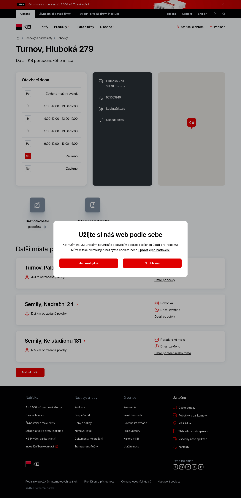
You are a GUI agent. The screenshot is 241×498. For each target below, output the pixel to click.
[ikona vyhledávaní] (223, 13)
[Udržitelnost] (131, 446)
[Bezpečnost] (82, 415)
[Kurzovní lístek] (83, 430)
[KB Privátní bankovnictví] (41, 438)
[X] (194, 467)
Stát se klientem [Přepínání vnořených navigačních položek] (190, 27)
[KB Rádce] (181, 423)
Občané (25, 13)
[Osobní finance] (35, 415)
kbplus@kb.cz (115, 108)
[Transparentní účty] (86, 446)
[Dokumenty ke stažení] (88, 438)
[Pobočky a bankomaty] (189, 415)
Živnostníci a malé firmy (55, 13)
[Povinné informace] (135, 423)
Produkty (62, 27)
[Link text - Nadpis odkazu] (33, 464)
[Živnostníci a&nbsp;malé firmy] (40, 423)
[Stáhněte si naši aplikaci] (190, 431)
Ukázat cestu (115, 120)
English (202, 13)
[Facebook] (175, 467)
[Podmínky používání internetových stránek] (51, 481)
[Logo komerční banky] (25, 27)
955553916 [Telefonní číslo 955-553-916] (113, 97)
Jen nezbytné (89, 263)
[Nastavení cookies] (169, 481)
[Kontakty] (180, 446)
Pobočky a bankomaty (38, 38)
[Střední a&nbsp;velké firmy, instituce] (44, 430)
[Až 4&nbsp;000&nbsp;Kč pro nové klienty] (44, 407)
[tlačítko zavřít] (222, 4)
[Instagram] (182, 467)
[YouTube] (201, 467)
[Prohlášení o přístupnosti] (99, 481)
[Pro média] (129, 407)
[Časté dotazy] (183, 407)
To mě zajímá (81, 4)
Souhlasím (152, 263)
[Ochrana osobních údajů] (136, 481)
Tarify (44, 27)
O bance (108, 27)
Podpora (170, 13)
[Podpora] (79, 407)
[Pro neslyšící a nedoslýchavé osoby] (214, 13)
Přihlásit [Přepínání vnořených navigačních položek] (217, 27)
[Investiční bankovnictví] (40, 446)
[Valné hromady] (132, 415)
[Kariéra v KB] (131, 438)
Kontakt (187, 13)
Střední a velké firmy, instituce (99, 13)
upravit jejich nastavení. (154, 250)
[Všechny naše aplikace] (189, 439)
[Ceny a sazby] (82, 423)
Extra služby (85, 27)
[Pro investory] (131, 430)
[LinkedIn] (188, 467)
